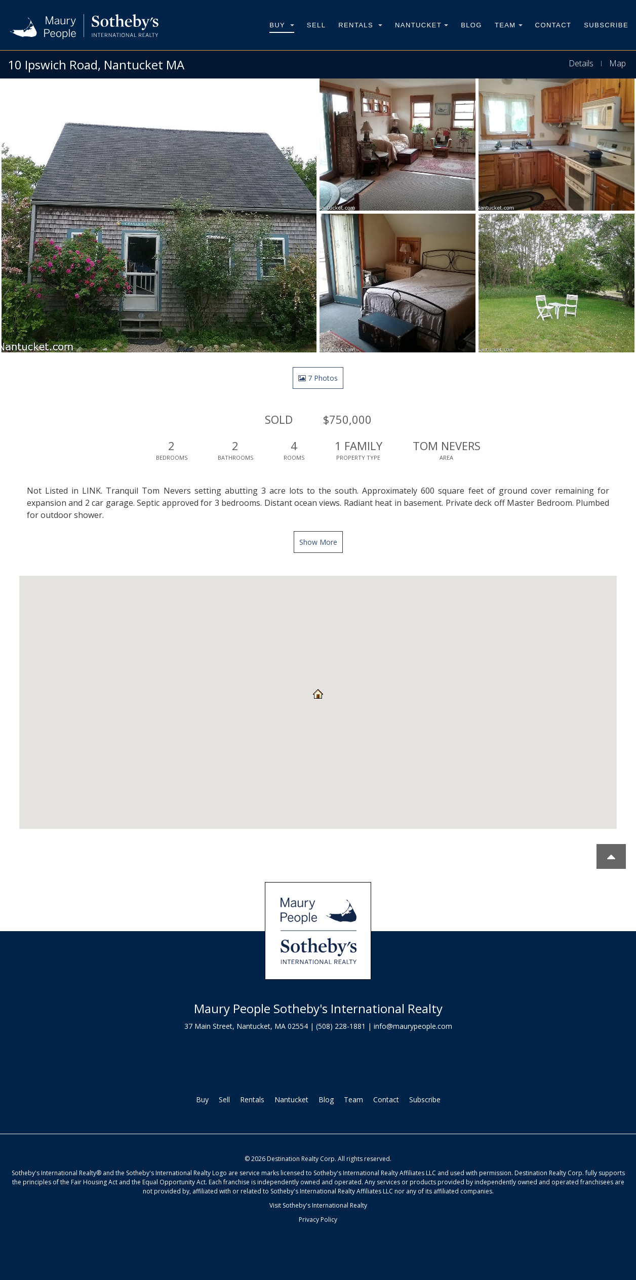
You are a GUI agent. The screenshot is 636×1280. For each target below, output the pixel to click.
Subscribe (606, 25)
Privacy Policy (318, 1219)
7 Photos (318, 378)
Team (509, 25)
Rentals (360, 25)
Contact (553, 25)
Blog (471, 25)
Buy (281, 25)
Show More (318, 542)
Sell (316, 25)
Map (617, 63)
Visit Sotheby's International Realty (318, 1205)
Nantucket (421, 25)
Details (581, 63)
